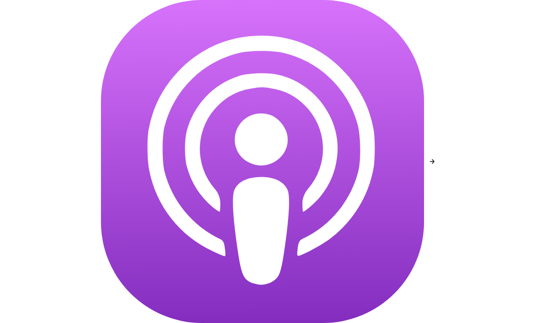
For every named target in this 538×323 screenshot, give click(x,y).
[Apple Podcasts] (262, 161)
